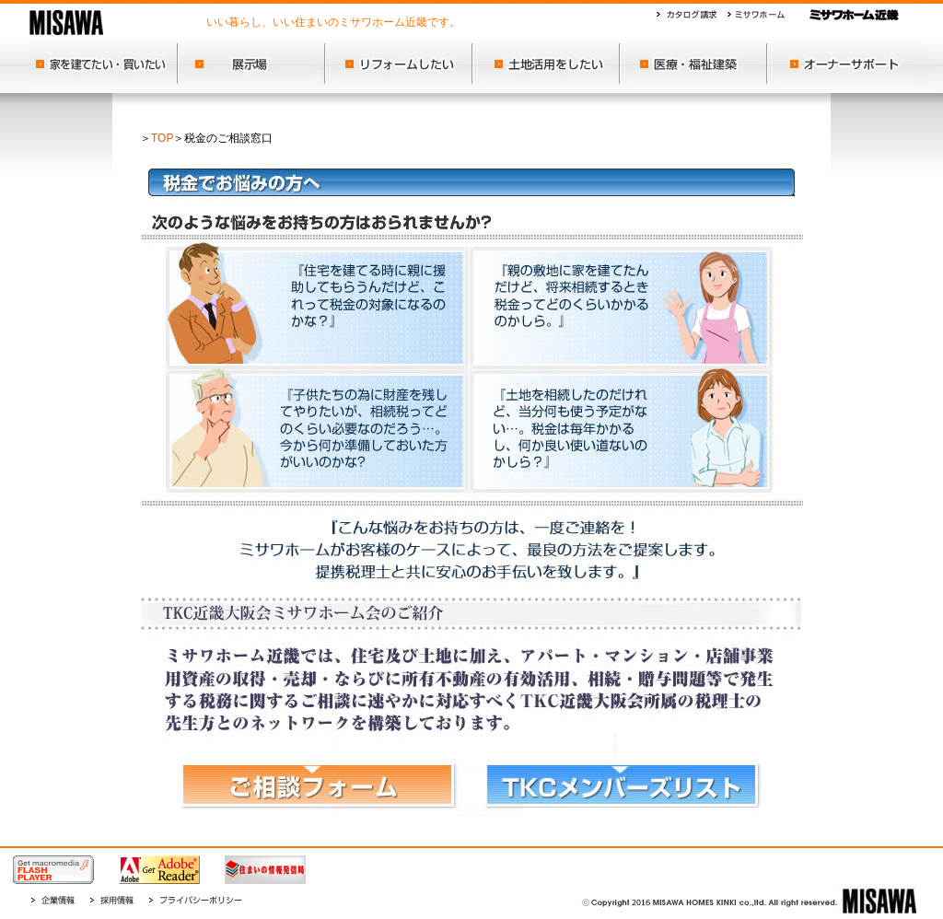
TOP (162, 138)
